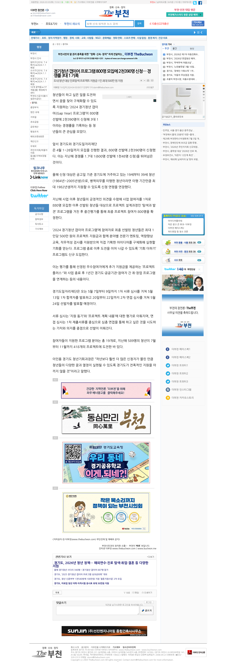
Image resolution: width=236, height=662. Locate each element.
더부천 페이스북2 (176, 228)
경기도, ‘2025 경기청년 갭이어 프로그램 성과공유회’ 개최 (80, 574)
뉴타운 (170, 2)
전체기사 (35, 38)
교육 (83, 38)
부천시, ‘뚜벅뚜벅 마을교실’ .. (178, 63)
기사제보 (81, 2)
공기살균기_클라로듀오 (172, 117)
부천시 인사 (35, 58)
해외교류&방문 (37, 137)
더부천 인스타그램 (181, 389)
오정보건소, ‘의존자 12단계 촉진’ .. (179, 155)
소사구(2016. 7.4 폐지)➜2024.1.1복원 (38, 73)
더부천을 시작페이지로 (97, 2)
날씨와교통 (161, 2)
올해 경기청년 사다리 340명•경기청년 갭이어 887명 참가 (81, 570)
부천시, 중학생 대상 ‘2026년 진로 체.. (180, 151)
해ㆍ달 (73, 2)
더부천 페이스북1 (181, 349)
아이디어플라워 (175, 221)
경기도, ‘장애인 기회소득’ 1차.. (179, 71)
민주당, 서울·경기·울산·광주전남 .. (178, 130)
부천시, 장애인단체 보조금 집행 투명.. (180, 143)
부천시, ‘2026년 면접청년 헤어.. (179, 59)
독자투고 (39, 224)
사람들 (90, 38)
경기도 (34, 103)
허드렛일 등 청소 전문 (178, 232)
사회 (77, 38)
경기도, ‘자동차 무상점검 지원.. (179, 75)
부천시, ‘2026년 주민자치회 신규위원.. (181, 147)
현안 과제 (34, 112)
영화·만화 (117, 38)
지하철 (33, 117)
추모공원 (34, 122)
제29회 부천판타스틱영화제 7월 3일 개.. (181, 139)
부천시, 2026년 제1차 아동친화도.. (181, 54)
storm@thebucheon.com (103, 87)
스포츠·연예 (129, 38)
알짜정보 (39, 219)
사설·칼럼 (141, 38)
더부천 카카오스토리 (183, 398)
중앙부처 (34, 107)
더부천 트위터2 (180, 373)
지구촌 (178, 2)
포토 (44, 38)
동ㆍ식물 (65, 2)
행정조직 (34, 132)
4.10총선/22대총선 (159, 23)
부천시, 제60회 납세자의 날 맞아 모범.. (181, 159)
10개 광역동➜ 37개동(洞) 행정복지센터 (38, 90)
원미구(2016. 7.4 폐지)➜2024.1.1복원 (38, 65)
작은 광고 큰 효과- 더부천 (180, 224)
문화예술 (107, 38)
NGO (98, 38)
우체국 (33, 146)
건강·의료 (162, 38)
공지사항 (39, 214)
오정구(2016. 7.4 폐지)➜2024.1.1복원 (38, 81)
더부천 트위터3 (180, 381)
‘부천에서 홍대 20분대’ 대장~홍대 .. (179, 135)
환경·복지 (152, 38)
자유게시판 (187, 2)
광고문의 (85, 647)
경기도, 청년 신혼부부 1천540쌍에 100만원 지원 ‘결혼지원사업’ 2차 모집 (88, 579)
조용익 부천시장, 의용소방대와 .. (180, 79)
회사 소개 (75, 647)
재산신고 (34, 141)
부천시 (33, 53)
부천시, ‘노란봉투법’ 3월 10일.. (179, 67)
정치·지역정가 (54, 38)
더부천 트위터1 (180, 365)
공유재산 (34, 127)
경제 (72, 38)
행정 (65, 38)
